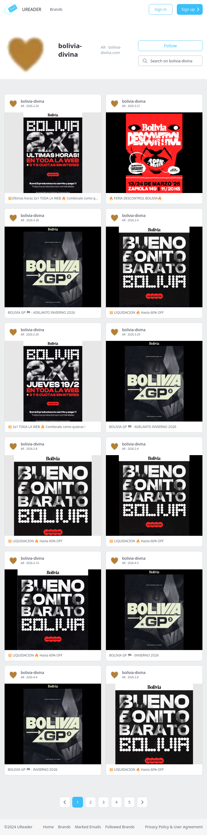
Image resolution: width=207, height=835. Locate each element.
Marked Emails (88, 826)
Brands (56, 9)
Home (48, 826)
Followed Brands (119, 826)
